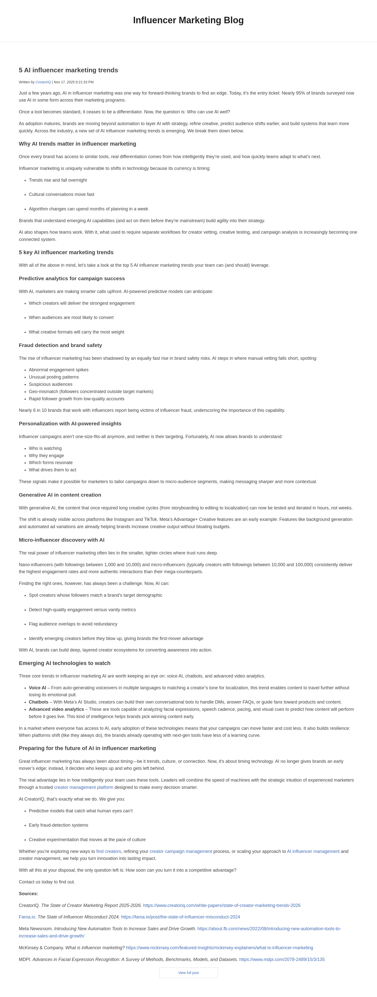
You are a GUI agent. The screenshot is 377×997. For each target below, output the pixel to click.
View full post (188, 973)
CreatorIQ (43, 82)
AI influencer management (313, 851)
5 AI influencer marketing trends (68, 70)
